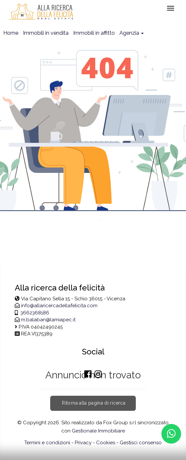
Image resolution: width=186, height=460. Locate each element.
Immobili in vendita (46, 33)
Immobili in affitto (94, 33)
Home (10, 33)
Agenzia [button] (131, 33)
